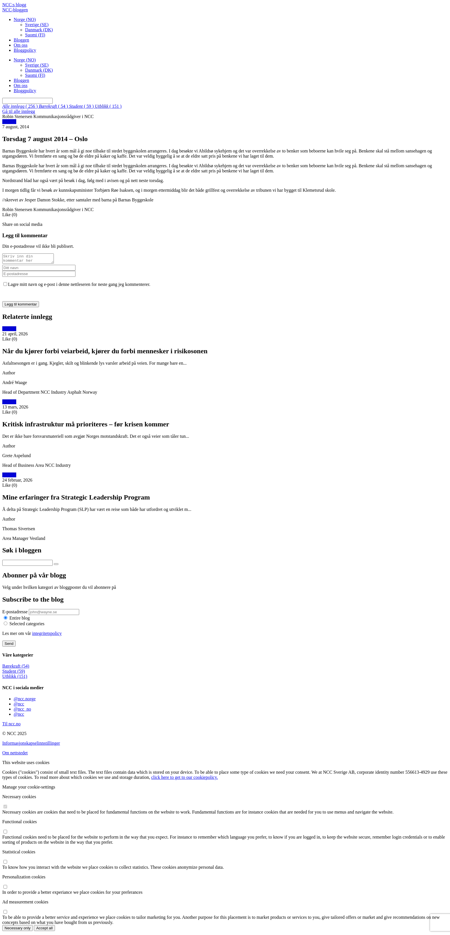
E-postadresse (15, 613)
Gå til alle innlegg (18, 111)
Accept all (44, 930)
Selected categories (26, 625)
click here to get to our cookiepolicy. (184, 779)
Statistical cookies (18, 853)
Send (9, 645)
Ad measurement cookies (25, 903)
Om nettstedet (15, 754)
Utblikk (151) (14, 678)
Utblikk (9, 121)
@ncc (19, 705)
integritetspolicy (47, 635)
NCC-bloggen (15, 9)
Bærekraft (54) (15, 667)
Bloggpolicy (25, 50)
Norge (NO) (25, 19)
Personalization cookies (24, 878)
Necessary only (17, 930)
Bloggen (21, 40)
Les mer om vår (32, 635)
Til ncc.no (11, 725)
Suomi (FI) (35, 34)
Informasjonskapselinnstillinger (31, 744)
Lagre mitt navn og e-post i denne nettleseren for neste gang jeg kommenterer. (79, 286)
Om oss (20, 45)
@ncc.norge (25, 700)
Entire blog (19, 619)
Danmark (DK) (39, 29)
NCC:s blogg (14, 4)
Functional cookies (19, 823)
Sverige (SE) (36, 24)
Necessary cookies (19, 798)
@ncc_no (22, 710)
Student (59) (13, 672)
